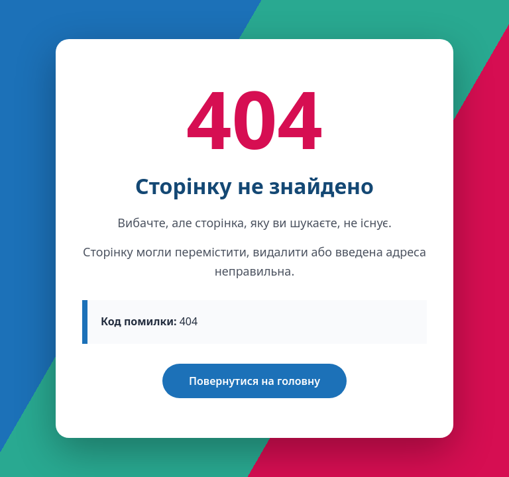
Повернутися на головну (254, 381)
